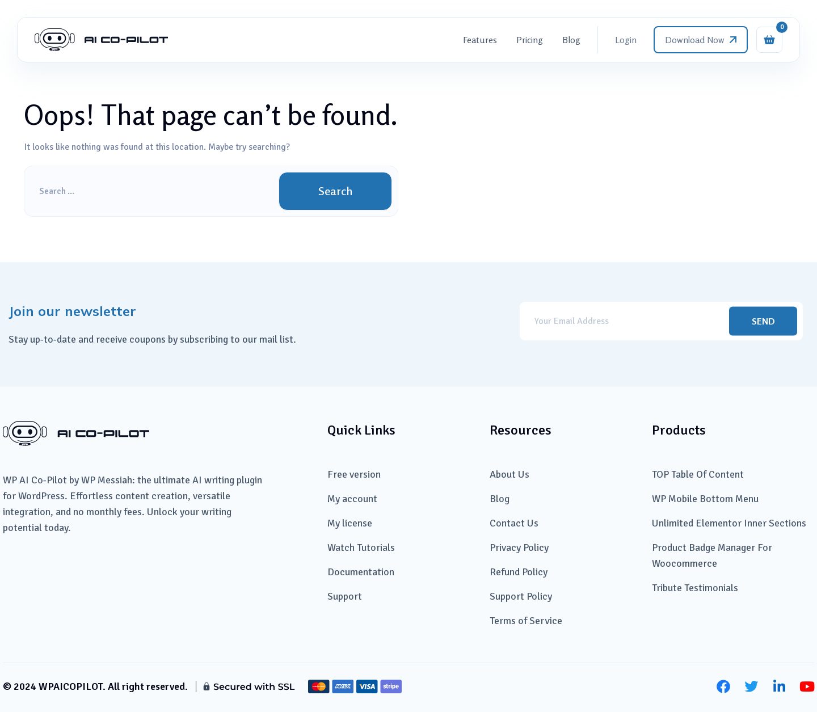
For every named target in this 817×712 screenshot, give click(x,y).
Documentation (360, 572)
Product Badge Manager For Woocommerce (712, 555)
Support (344, 596)
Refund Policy (519, 572)
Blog (571, 39)
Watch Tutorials (361, 547)
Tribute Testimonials (695, 588)
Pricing (529, 39)
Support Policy (521, 596)
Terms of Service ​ (527, 620)
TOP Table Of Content (698, 474)
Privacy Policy (519, 547)
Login (626, 39)
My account (352, 498)
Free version (354, 474)
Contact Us (514, 523)
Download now (700, 39)
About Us (509, 474)
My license (349, 523)
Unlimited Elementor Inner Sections (729, 523)
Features (480, 39)
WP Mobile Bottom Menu (705, 498)
